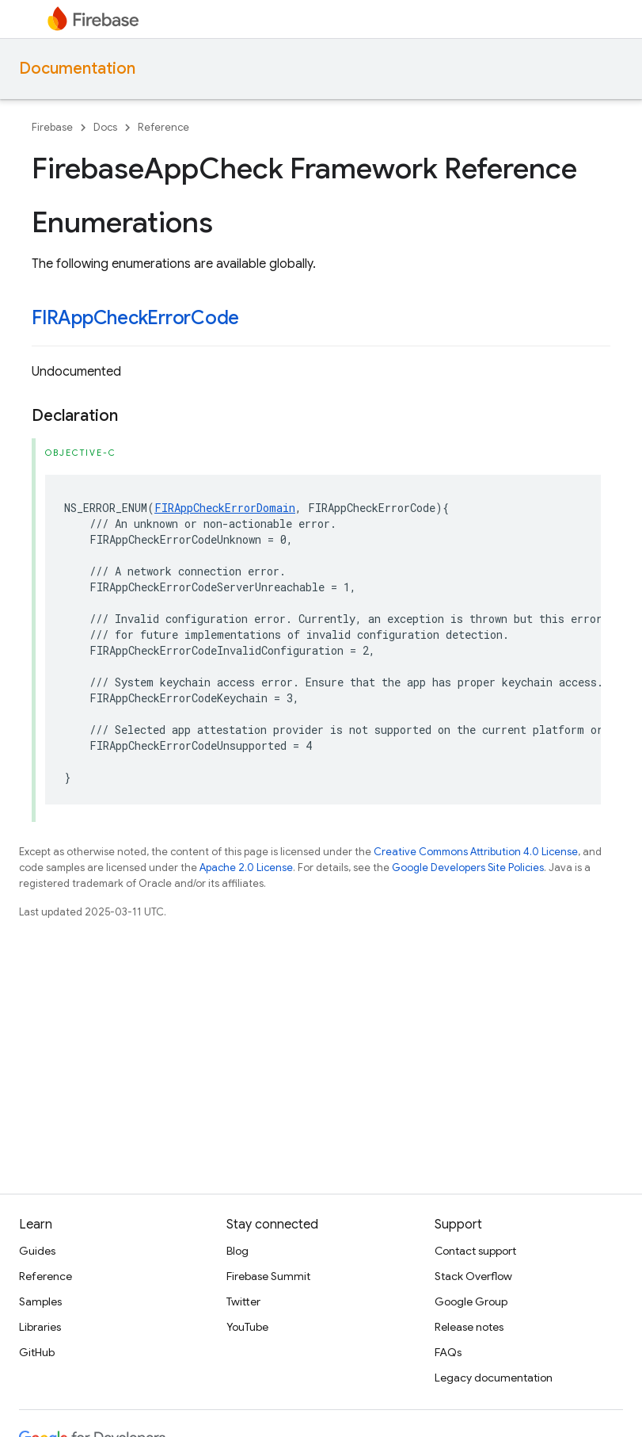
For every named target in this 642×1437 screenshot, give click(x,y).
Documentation (77, 68)
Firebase (52, 127)
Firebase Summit (268, 1276)
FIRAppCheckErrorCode (135, 318)
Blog (237, 1251)
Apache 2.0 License (246, 867)
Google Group (471, 1301)
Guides (37, 1251)
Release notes (469, 1327)
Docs (105, 127)
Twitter (243, 1301)
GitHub (37, 1352)
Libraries (40, 1327)
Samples (40, 1301)
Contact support (475, 1251)
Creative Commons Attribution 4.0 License (476, 851)
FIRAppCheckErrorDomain (224, 507)
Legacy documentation (494, 1377)
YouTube (247, 1327)
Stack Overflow (473, 1276)
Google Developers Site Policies (468, 867)
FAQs (448, 1352)
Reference (163, 127)
